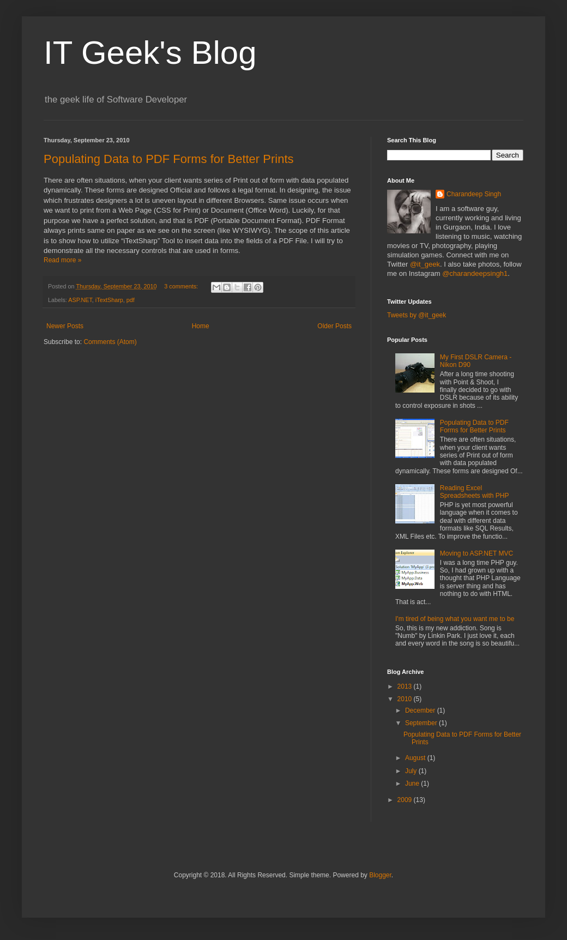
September (422, 723)
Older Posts (334, 326)
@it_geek (425, 264)
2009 (405, 800)
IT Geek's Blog (150, 52)
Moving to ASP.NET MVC (476, 553)
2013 (405, 686)
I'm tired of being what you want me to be (454, 619)
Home (200, 326)
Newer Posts (64, 326)
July (412, 771)
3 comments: (182, 286)
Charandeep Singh (474, 194)
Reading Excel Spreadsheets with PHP (474, 491)
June (413, 783)
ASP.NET (80, 300)
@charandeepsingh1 (475, 273)
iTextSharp (109, 300)
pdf (130, 300)
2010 (405, 699)
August (416, 758)
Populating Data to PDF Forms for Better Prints (169, 159)
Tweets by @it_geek (416, 315)
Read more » (62, 260)
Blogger (380, 875)
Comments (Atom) (109, 342)
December (421, 710)
